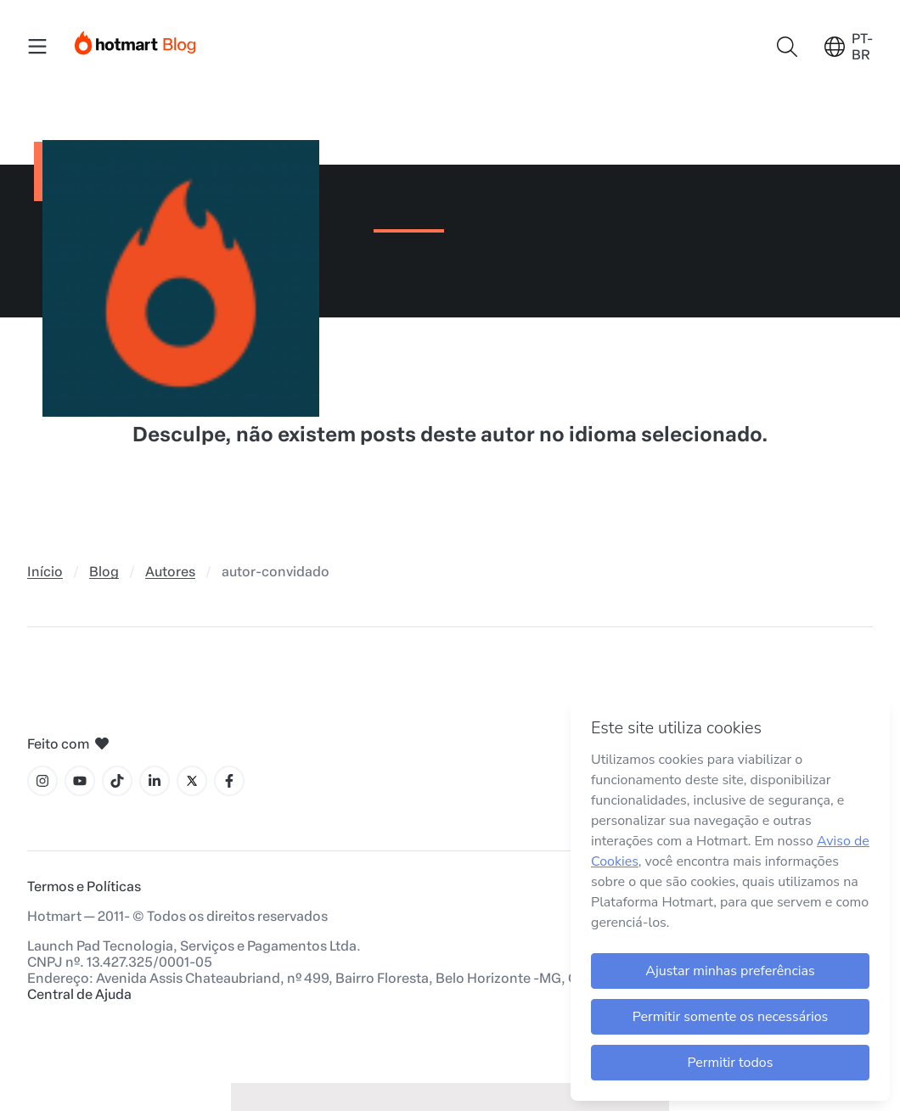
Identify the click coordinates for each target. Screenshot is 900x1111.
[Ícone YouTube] (80, 781)
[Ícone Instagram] (42, 781)
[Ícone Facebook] (229, 781)
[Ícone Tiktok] (117, 781)
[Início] (136, 39)
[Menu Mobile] (37, 46)
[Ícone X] (192, 781)
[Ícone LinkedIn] (154, 781)
